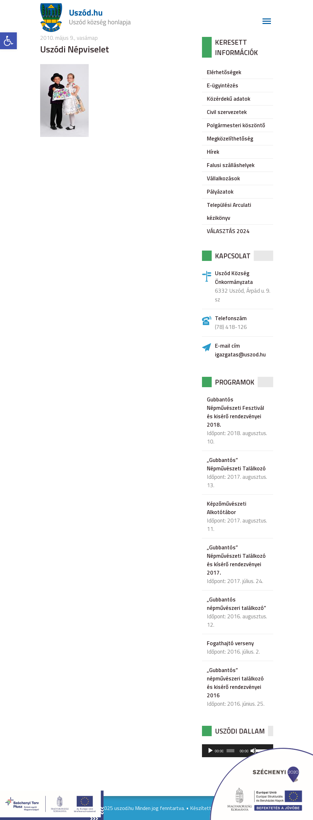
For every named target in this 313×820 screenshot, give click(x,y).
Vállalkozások (223, 178)
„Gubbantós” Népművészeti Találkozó (236, 464)
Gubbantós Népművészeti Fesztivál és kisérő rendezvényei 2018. (235, 412)
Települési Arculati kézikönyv (229, 211)
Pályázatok (220, 191)
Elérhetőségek (224, 72)
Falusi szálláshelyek (230, 165)
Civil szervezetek (227, 112)
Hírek (213, 152)
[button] (8, 40)
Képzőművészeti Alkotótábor (226, 508)
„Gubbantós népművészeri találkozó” (236, 603)
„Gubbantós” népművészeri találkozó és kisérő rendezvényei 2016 (235, 683)
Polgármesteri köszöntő (236, 125)
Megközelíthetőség (230, 138)
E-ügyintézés (222, 85)
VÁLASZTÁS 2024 (228, 231)
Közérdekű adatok (228, 99)
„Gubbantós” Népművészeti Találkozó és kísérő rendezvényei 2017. (236, 560)
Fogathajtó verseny (230, 643)
